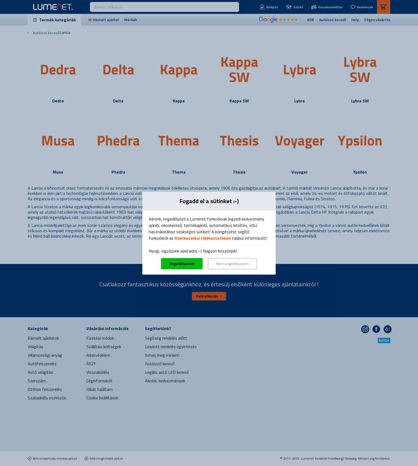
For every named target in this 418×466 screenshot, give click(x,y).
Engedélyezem (181, 263)
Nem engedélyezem (232, 263)
